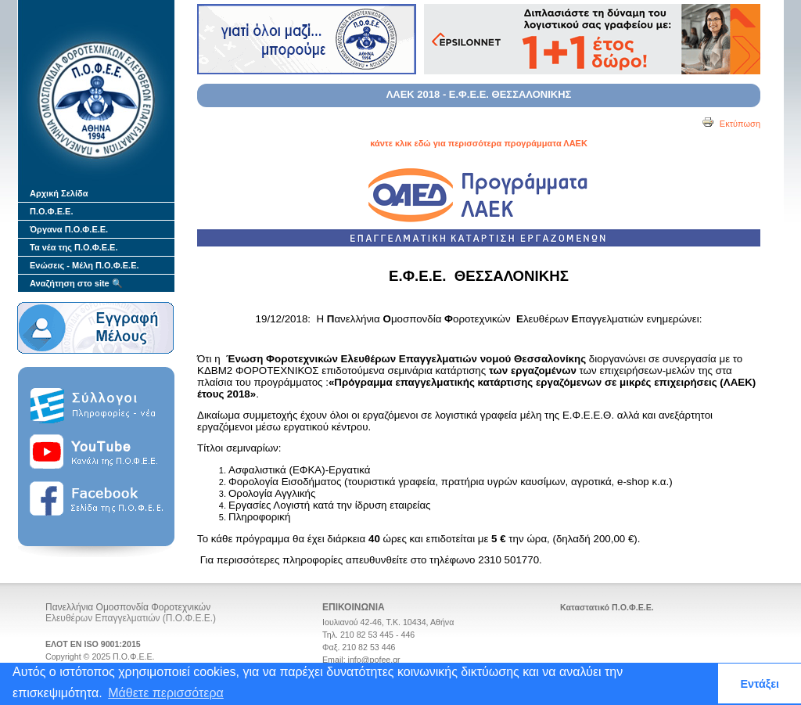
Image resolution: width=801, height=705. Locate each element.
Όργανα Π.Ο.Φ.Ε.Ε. (69, 229)
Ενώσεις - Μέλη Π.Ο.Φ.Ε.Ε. (84, 265)
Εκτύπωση (731, 123)
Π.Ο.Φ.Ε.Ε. (51, 211)
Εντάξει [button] (759, 684)
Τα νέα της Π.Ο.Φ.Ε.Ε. (74, 247)
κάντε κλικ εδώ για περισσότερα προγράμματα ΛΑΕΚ (478, 143)
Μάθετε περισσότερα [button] (166, 693)
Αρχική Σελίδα (59, 193)
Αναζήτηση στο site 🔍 (76, 283)
